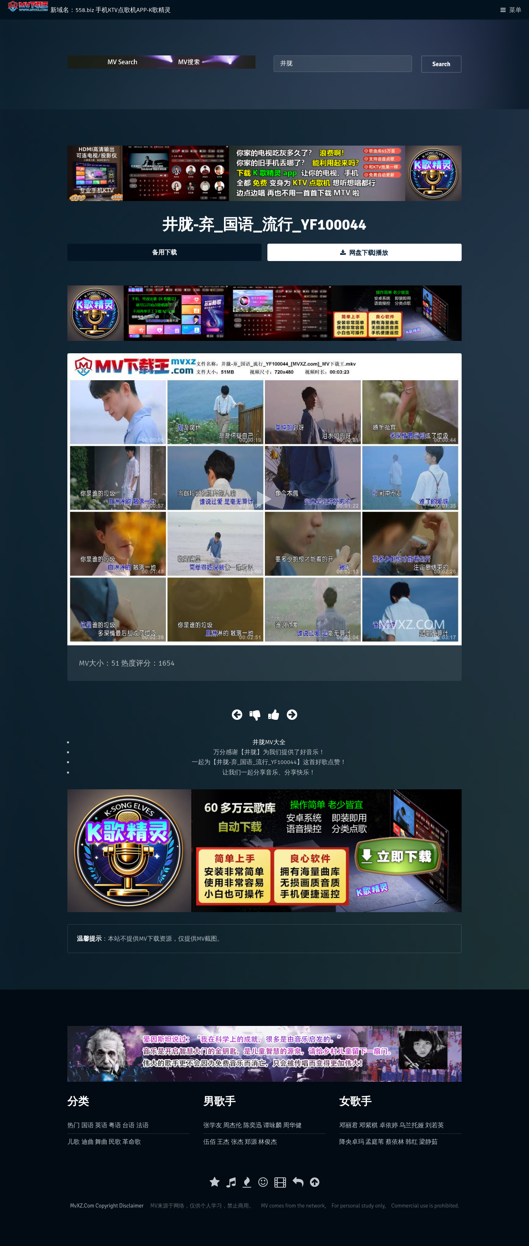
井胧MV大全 (269, 742)
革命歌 (131, 1141)
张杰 (237, 1141)
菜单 (515, 10)
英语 (101, 1125)
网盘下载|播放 (368, 252)
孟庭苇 (374, 1141)
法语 (142, 1125)
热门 (73, 1125)
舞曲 (101, 1141)
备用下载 (164, 252)
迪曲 (87, 1141)
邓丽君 (348, 1125)
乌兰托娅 (411, 1125)
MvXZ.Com (82, 1206)
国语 (87, 1125)
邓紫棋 (368, 1125)
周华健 (292, 1125)
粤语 (115, 1125)
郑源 (251, 1141)
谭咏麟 (272, 1125)
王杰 (223, 1141)
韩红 (411, 1141)
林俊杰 (267, 1141)
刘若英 (434, 1125)
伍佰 (209, 1141)
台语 (128, 1125)
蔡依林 (395, 1141)
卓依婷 (388, 1125)
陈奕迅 (252, 1125)
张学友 (212, 1125)
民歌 (115, 1141)
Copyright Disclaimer (119, 1206)
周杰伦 (232, 1125)
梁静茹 (428, 1141)
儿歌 (73, 1141)
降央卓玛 (351, 1141)
